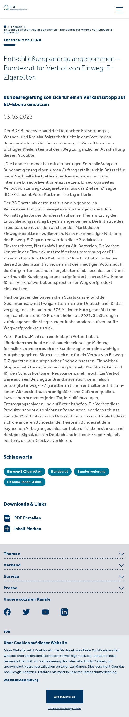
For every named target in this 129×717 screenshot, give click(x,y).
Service (11, 576)
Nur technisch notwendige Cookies (64, 708)
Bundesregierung (92, 471)
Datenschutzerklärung (21, 680)
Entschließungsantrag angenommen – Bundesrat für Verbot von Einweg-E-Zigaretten (59, 31)
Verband (12, 565)
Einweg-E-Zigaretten (24, 471)
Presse (10, 588)
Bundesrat (59, 471)
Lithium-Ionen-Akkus (24, 482)
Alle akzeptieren (64, 696)
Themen (16, 26)
